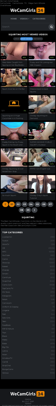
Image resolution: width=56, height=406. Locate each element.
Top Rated (38, 39)
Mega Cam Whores (36, 3)
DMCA (28, 399)
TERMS (28, 403)
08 (21, 210)
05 (37, 204)
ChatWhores (5, 5)
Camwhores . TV (19, 3)
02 (18, 204)
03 (24, 204)
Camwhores (5, 3)
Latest (16, 39)
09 (28, 210)
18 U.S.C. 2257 (28, 401)
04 (31, 204)
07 (50, 204)
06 (43, 204)
